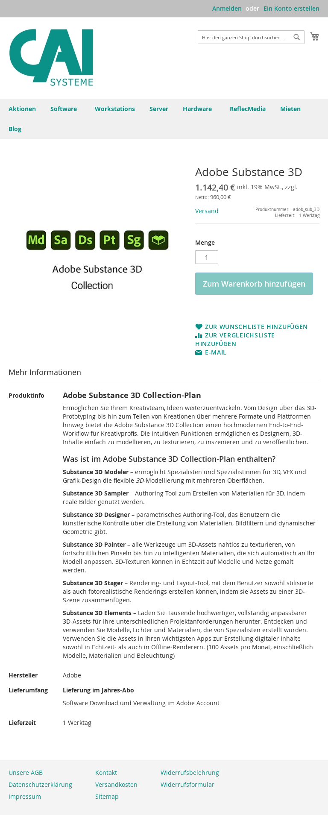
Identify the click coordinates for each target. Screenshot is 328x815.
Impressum (25, 796)
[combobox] (251, 37)
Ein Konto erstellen (291, 8)
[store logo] (51, 57)
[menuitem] (16, 129)
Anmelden (227, 8)
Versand (207, 211)
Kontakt (106, 772)
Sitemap (107, 796)
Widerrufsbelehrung (190, 772)
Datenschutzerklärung (40, 784)
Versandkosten (116, 784)
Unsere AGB (26, 772)
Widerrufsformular (187, 784)
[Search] (296, 37)
